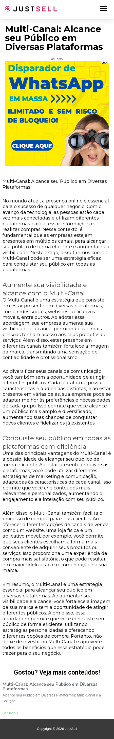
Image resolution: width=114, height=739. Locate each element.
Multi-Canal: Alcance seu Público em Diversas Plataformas (50, 686)
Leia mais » (10, 713)
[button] (103, 8)
